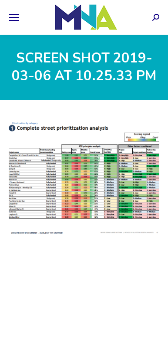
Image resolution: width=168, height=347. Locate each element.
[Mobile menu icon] (14, 17)
